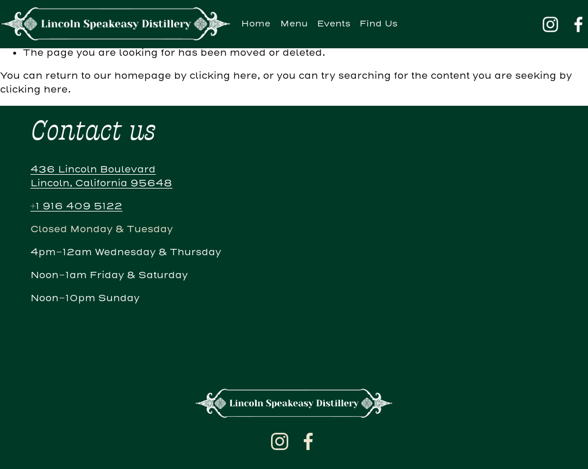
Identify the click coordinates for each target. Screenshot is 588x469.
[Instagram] (550, 24)
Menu (294, 23)
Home (255, 23)
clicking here (223, 76)
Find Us (378, 23)
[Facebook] (578, 24)
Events (333, 23)
